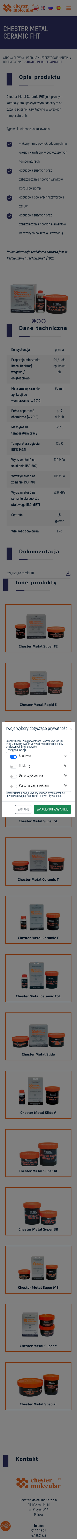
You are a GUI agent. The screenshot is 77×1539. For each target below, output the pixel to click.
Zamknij (23, 809)
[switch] (13, 757)
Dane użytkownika (31, 775)
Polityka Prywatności (50, 796)
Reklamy (25, 765)
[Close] (71, 729)
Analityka (25, 756)
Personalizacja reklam (34, 785)
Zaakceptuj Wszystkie (52, 809)
